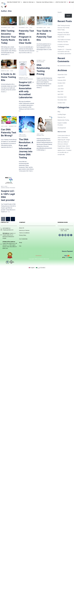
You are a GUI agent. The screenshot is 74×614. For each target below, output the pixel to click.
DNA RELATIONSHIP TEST (14, 2)
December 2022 (62, 97)
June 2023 (61, 88)
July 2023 (60, 86)
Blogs (20, 242)
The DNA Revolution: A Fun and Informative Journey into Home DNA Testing (26, 148)
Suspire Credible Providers (26, 79)
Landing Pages (62, 114)
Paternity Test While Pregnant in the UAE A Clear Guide (26, 36)
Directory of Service (24, 230)
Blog (13, 27)
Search (60, 12)
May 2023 (60, 91)
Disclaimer (39, 255)
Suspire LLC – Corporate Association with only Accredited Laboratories (64, 51)
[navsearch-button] (2, 7)
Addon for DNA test (29, 2)
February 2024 (62, 80)
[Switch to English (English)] (31, 268)
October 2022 (61, 103)
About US (21, 228)
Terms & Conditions (24, 233)
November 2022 (62, 100)
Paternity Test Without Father (45, 2)
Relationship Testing (63, 120)
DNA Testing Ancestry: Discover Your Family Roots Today (8, 36)
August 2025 (61, 77)
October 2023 (61, 83)
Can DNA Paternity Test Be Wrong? (8, 132)
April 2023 (60, 94)
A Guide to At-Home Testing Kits (8, 77)
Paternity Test (12, 126)
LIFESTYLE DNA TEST (61, 2)
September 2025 (62, 74)
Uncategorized (40, 61)
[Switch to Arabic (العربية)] (40, 268)
